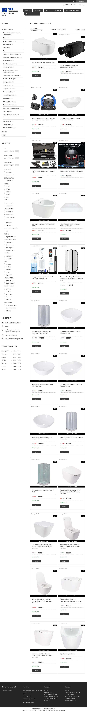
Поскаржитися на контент (43, 710)
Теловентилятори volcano (72, 696)
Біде (4, 51)
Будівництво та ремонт (10, 114)
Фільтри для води (70, 698)
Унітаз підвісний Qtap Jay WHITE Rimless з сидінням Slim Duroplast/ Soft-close (42, 601)
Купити (36, 75)
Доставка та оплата (32, 14)
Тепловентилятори (9, 79)
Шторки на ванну (8, 41)
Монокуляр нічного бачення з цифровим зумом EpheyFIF (69, 66)
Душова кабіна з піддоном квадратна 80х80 (43, 491)
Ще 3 (6, 199)
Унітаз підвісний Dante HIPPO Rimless (43, 62)
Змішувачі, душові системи (72, 692)
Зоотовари (6, 111)
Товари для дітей (8, 101)
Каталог (37, 10)
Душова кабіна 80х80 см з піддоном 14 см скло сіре (71, 438)
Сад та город (7, 121)
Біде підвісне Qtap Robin (67, 654)
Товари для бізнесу (9, 127)
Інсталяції (46, 700)
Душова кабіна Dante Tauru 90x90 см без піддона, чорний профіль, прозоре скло (71, 278)
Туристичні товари (8, 105)
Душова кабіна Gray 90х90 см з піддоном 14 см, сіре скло (41, 332)
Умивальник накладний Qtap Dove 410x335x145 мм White (70, 119)
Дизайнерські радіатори (30, 698)
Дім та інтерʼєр (7, 92)
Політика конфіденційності (58, 710)
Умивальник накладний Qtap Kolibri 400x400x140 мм (70, 332)
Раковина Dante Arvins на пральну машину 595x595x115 (70, 225)
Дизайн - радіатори (9, 64)
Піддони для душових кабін (11, 75)
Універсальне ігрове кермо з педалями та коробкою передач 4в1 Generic (43, 119)
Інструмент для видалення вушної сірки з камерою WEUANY (42, 278)
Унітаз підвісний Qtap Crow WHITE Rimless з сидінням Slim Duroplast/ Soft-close (70, 546)
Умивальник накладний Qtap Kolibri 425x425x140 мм (42, 385)
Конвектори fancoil (70, 700)
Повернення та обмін (72, 10)
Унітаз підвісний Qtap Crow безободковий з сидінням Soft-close (70, 600)
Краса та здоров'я (8, 95)
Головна (27, 10)
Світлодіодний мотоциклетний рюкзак (71, 171)
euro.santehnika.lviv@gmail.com (14, 339)
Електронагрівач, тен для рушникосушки (10, 71)
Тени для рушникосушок (51, 696)
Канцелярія (6, 118)
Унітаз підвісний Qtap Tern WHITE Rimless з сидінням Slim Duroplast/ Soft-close (42, 546)
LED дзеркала (7, 82)
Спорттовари (7, 124)
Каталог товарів (7, 29)
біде (24, 694)
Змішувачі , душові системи (11, 57)
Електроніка (6, 85)
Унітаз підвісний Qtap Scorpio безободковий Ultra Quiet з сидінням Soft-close (43, 655)
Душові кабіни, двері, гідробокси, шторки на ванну (32, 690)
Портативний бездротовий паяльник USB (43, 172)
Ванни (5, 38)
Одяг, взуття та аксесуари (11, 108)
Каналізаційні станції (29, 700)
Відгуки (4, 135)
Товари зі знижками (7, 690)
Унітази (5, 47)
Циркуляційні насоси (29, 702)
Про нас (48, 10)
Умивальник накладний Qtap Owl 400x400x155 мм (42, 438)
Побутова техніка (8, 88)
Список (83, 29)
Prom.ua (52, 708)
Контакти (58, 10)
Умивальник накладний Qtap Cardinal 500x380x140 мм (71, 385)
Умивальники (7, 44)
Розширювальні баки (50, 698)
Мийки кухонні (7, 61)
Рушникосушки (7, 67)
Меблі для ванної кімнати (11, 54)
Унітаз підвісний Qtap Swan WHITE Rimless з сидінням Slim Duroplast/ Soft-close (70, 491)
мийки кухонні (27, 696)
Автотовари (6, 98)
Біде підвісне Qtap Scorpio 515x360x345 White (43, 225)
